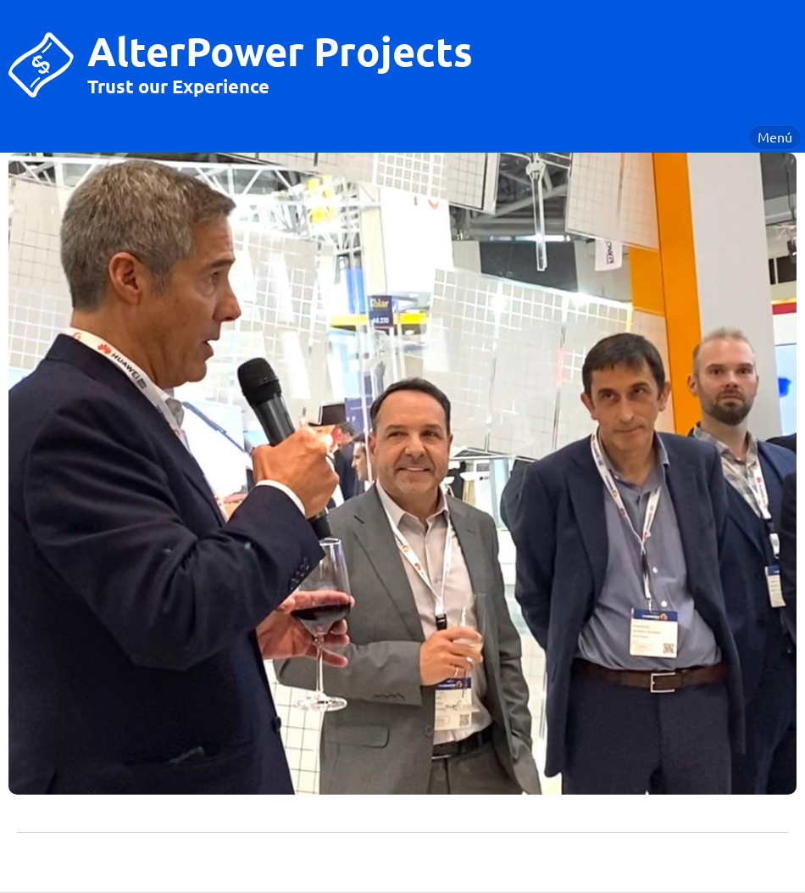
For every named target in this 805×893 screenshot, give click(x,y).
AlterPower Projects (280, 50)
